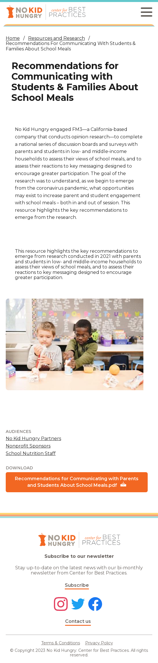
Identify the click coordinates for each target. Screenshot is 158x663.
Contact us (78, 621)
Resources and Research (56, 38)
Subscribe (77, 585)
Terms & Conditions (60, 643)
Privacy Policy (99, 643)
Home (13, 38)
